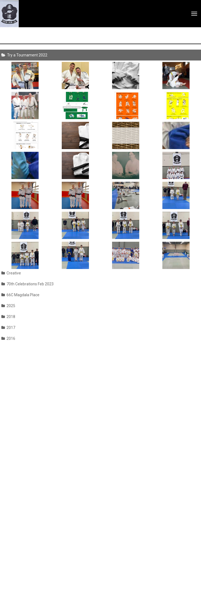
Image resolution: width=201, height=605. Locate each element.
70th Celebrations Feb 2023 (27, 284)
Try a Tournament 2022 (24, 55)
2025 (8, 306)
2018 (8, 316)
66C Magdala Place (20, 295)
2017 (8, 327)
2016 (8, 338)
